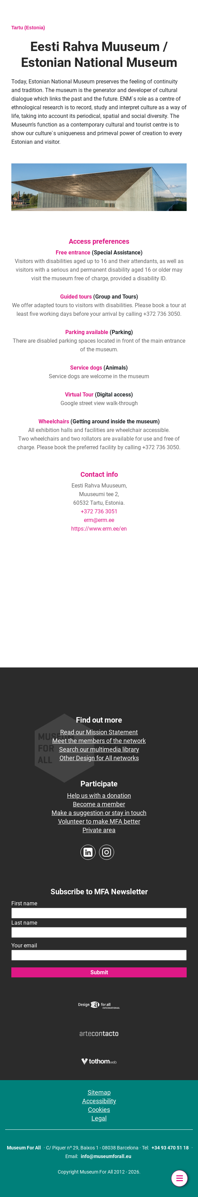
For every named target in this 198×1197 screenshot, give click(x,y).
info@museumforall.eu (106, 1156)
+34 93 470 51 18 (170, 1147)
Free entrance (73, 252)
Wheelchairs (53, 421)
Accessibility (99, 1101)
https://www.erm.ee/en (99, 528)
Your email (24, 945)
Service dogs (86, 367)
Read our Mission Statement (99, 732)
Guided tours (76, 296)
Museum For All (24, 1147)
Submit (99, 972)
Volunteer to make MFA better (99, 821)
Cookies (99, 1109)
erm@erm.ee (99, 520)
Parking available (86, 332)
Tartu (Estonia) (28, 27)
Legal (99, 1118)
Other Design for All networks (99, 758)
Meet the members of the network (99, 740)
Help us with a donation (99, 795)
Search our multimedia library (99, 749)
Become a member (99, 804)
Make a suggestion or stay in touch (99, 812)
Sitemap (99, 1092)
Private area (99, 830)
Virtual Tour (79, 394)
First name (24, 903)
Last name (24, 922)
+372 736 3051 (99, 511)
